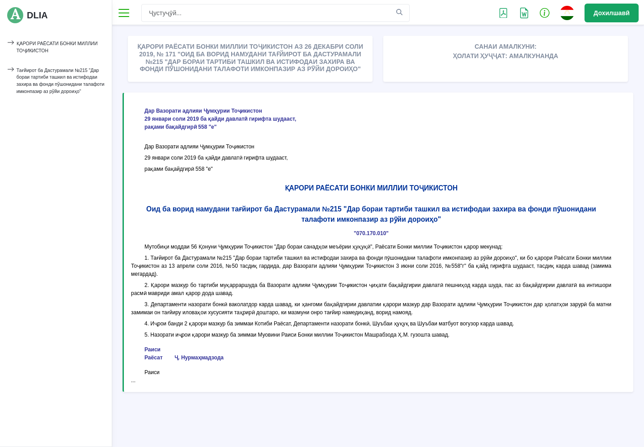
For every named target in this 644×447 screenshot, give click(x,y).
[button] (545, 12)
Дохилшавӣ (611, 13)
